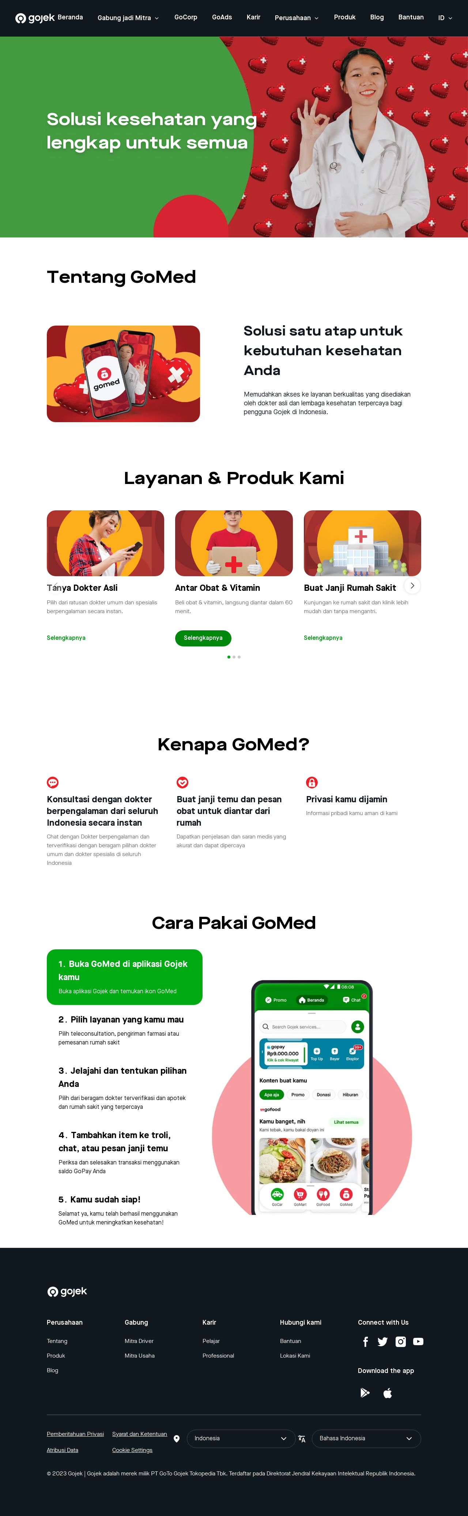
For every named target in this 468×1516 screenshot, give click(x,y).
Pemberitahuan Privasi (75, 1434)
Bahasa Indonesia (367, 1438)
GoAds (222, 17)
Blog (377, 17)
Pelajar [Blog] (211, 1341)
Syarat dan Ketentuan (139, 1434)
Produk (345, 17)
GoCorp (185, 17)
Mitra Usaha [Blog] (140, 1355)
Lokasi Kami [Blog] (295, 1355)
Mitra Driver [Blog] (139, 1341)
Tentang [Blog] (57, 1341)
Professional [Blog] (218, 1355)
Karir (253, 17)
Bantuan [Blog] (290, 1341)
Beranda (70, 17)
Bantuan (411, 17)
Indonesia (241, 1438)
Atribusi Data (62, 1450)
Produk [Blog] (56, 1355)
